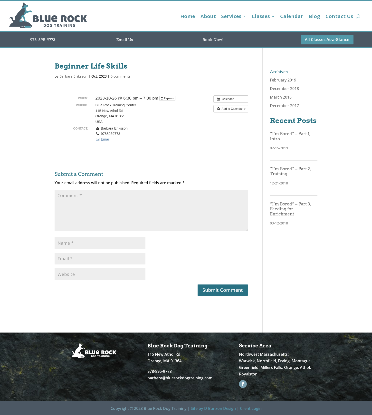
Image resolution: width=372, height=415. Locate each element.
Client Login (251, 408)
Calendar (291, 17)
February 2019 (283, 80)
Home (187, 17)
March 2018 (281, 97)
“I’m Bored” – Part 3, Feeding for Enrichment (290, 209)
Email (102, 139)
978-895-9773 (42, 39)
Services (231, 17)
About (208, 17)
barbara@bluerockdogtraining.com (179, 378)
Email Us (124, 39)
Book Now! (212, 39)
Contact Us (339, 17)
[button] (231, 108)
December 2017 (284, 105)
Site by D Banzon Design (213, 408)
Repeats (167, 98)
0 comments (121, 76)
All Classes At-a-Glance (327, 39)
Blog (314, 17)
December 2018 (284, 88)
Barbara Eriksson (73, 76)
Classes (261, 17)
